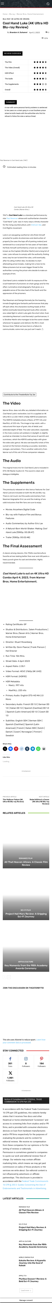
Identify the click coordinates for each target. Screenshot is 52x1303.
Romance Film (25, 858)
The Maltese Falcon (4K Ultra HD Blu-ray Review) (13, 800)
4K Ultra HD (16, 19)
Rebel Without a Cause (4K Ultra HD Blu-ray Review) (39, 801)
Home (5, 14)
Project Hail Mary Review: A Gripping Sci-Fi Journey (26, 915)
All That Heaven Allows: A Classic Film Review (26, 863)
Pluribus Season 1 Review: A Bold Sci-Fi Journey (32, 1279)
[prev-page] (4, 977)
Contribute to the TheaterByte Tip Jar (19, 395)
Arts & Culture (25, 962)
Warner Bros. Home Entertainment (30, 14)
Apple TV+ (23, 1275)
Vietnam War (36, 225)
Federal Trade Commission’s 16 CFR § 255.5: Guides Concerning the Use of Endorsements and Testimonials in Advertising (25, 1185)
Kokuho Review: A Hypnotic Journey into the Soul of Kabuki (32, 1263)
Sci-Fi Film (26, 910)
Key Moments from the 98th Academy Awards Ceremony (26, 967)
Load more (26, 1290)
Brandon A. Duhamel (18, 32)
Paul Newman (12, 218)
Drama (26, 19)
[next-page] (9, 977)
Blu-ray (12, 14)
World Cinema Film (26, 1257)
